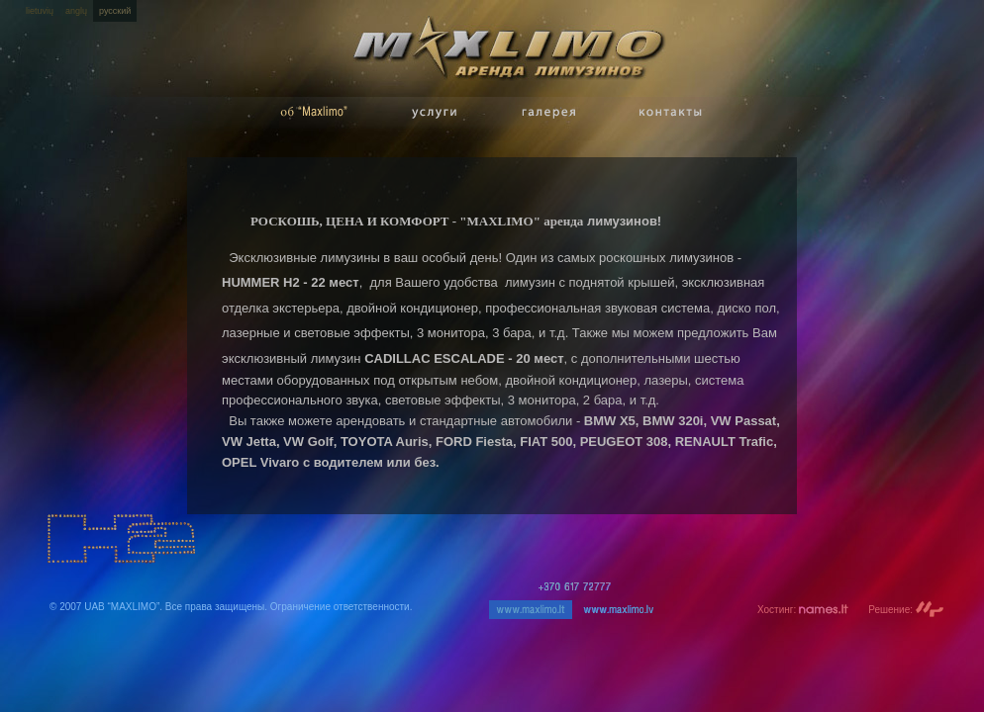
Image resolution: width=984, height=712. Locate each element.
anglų (76, 11)
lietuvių (39, 11)
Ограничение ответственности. (341, 606)
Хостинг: (802, 609)
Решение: (906, 609)
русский (115, 11)
